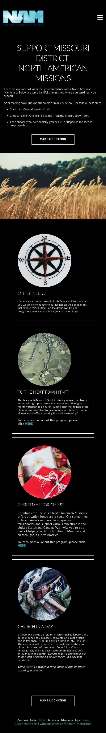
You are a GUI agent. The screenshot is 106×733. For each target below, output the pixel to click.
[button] (100, 17)
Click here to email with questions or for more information (53, 723)
